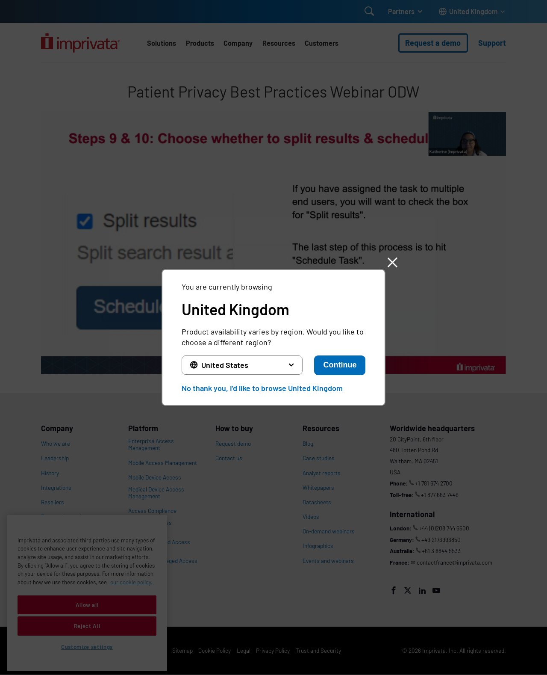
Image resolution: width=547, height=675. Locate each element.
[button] (392, 262)
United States (224, 365)
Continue (339, 365)
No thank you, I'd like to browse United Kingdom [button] (262, 388)
